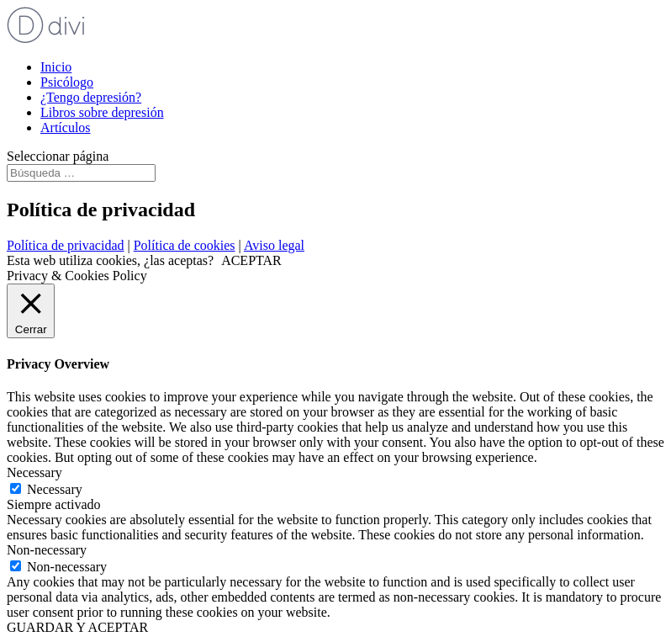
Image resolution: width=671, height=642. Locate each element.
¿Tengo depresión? (90, 97)
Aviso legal (274, 245)
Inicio (55, 67)
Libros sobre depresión (102, 112)
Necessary (54, 489)
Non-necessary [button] (47, 550)
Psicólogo (66, 82)
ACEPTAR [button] (251, 260)
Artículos (65, 127)
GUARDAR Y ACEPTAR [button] (77, 627)
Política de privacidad (65, 245)
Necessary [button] (34, 472)
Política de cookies (184, 245)
